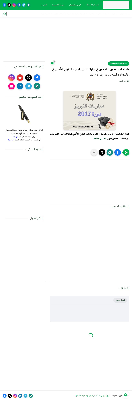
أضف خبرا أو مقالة (92, 5)
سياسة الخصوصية (58, 5)
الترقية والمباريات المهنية (77, 14)
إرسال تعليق (120, 300)
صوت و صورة (46, 14)
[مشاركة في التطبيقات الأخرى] (94, 152)
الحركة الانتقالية (95, 14)
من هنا (15, 136)
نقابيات (106, 14)
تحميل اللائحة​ (100, 139)
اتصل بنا (43, 5)
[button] (117, 152)
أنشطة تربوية (59, 14)
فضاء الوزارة (124, 14)
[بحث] (5, 14)
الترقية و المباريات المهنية (118, 63)
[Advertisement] (66, 41)
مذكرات (114, 14)
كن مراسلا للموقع (75, 5)
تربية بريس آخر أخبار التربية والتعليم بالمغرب (92, 395)
